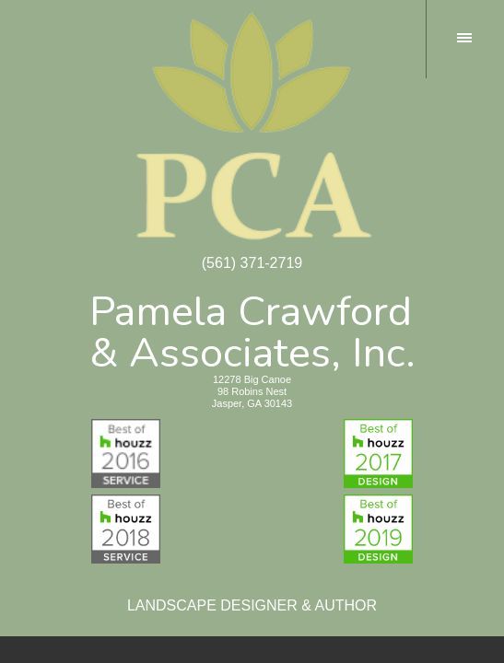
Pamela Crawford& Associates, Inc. (252, 329)
